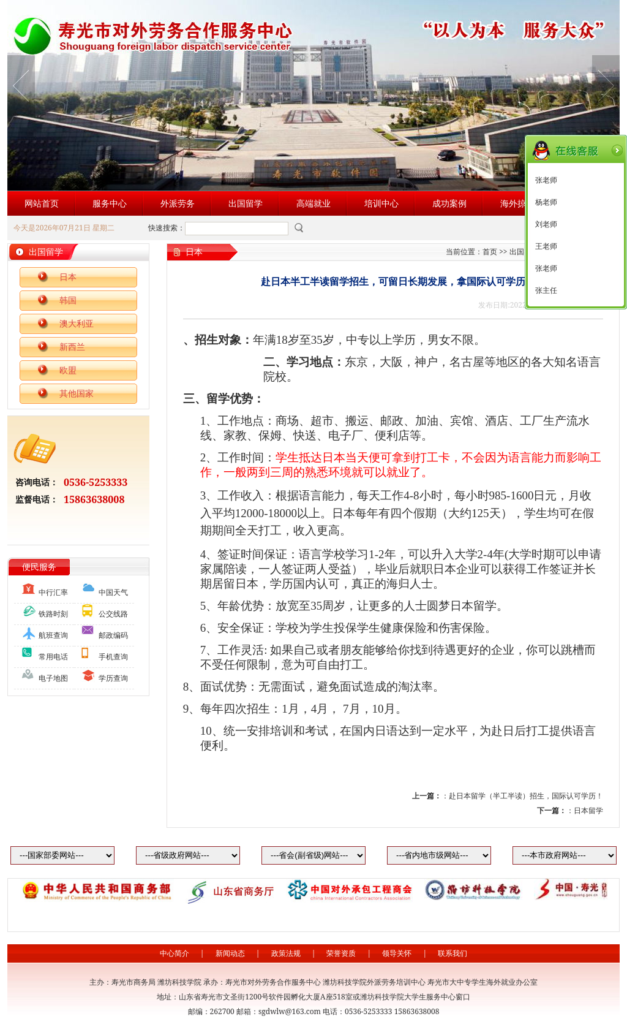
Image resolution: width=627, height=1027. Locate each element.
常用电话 (53, 656)
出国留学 (245, 203)
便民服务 (39, 566)
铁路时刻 (53, 613)
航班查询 (53, 635)
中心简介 (174, 953)
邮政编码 (113, 635)
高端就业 (313, 203)
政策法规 (286, 953)
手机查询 (113, 656)
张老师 (546, 180)
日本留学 (588, 810)
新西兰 (72, 346)
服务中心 (109, 203)
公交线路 (113, 613)
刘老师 (546, 224)
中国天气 (113, 592)
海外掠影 (517, 203)
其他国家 (76, 393)
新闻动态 (230, 953)
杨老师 (546, 202)
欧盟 (68, 370)
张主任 (546, 290)
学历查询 (113, 678)
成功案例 (449, 203)
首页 (489, 251)
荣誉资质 (341, 953)
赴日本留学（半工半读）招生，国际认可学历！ (526, 795)
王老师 (546, 246)
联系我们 (452, 953)
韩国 (68, 300)
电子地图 (53, 678)
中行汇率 (53, 592)
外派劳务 (177, 203)
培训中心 (381, 203)
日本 (68, 276)
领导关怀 (396, 953)
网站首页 (41, 203)
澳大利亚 (76, 323)
